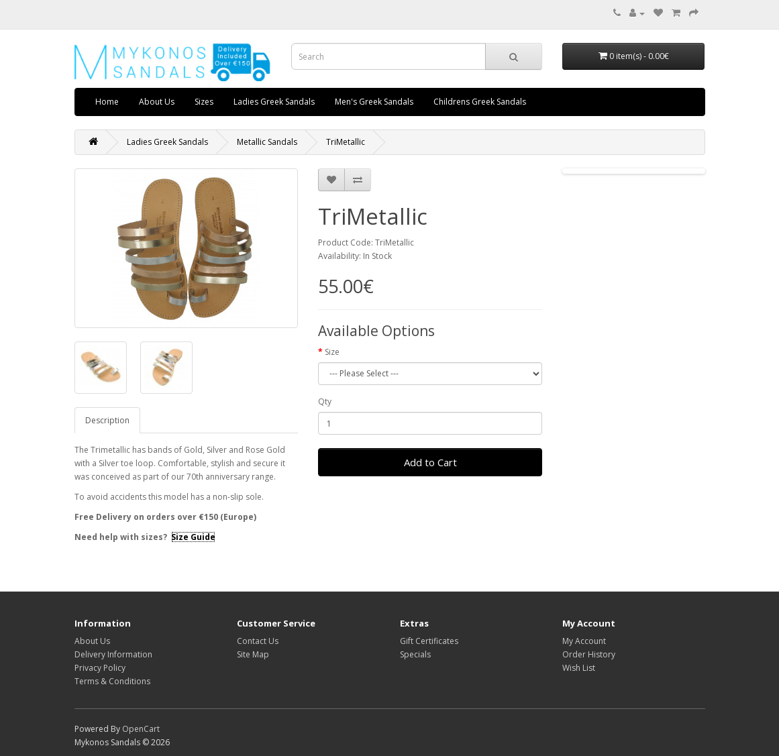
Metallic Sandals (267, 142)
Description (107, 420)
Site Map (253, 654)
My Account (584, 641)
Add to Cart (430, 462)
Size (332, 352)
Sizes (204, 101)
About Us (156, 101)
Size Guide (193, 537)
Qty (324, 401)
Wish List (578, 667)
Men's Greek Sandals (374, 101)
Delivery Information (113, 654)
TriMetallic (345, 142)
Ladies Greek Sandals (274, 101)
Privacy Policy (99, 667)
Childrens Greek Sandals (479, 101)
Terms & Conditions (112, 681)
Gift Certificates (429, 641)
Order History (588, 654)
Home (107, 101)
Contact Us (257, 641)
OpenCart (141, 729)
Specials (415, 654)
